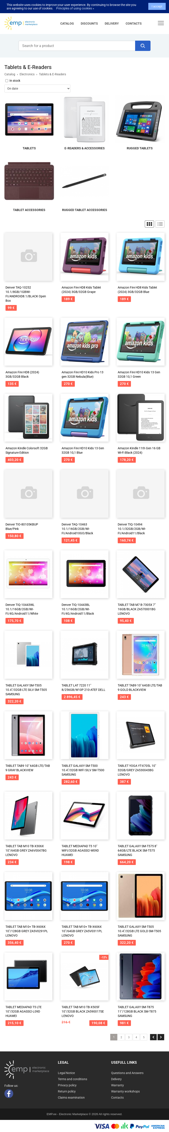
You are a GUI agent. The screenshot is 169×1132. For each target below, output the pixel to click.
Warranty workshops (125, 1091)
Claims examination (71, 1097)
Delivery (112, 23)
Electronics (27, 74)
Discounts (89, 23)
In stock (14, 80)
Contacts (134, 23)
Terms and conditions (72, 1079)
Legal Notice (66, 1073)
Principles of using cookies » (75, 3)
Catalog (67, 23)
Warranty (117, 1085)
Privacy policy (67, 1085)
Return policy (67, 1091)
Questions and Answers (127, 1073)
